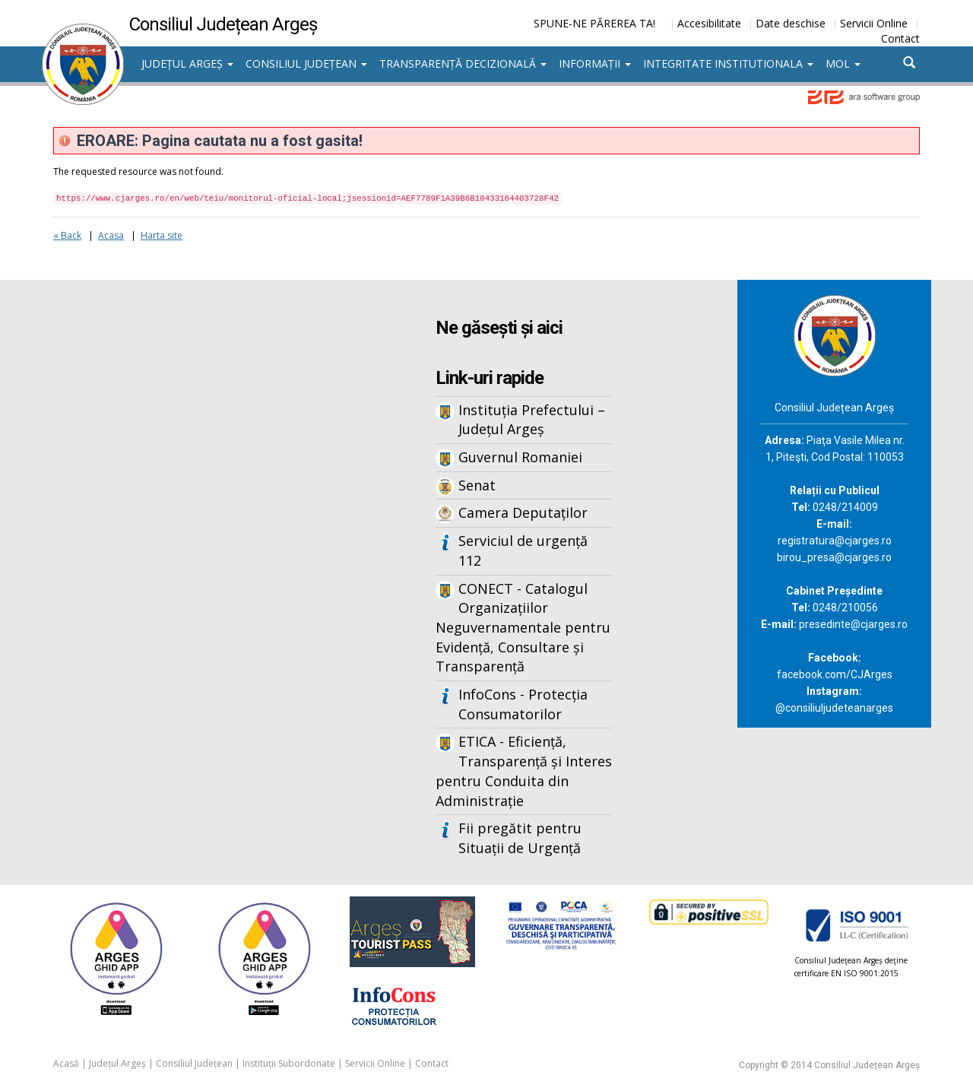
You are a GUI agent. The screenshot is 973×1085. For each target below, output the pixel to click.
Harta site (161, 235)
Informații (595, 63)
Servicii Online (874, 23)
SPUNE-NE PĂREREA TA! (594, 23)
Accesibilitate (709, 23)
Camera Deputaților (523, 512)
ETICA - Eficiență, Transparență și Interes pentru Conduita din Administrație (524, 770)
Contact (900, 38)
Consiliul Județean (306, 63)
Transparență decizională (463, 63)
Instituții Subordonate (288, 1063)
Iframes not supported (190, 531)
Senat (477, 485)
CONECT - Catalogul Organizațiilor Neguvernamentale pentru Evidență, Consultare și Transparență (523, 627)
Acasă (66, 1063)
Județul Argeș (187, 63)
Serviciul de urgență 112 (523, 550)
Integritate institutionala (728, 63)
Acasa (111, 235)
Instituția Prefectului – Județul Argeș (531, 420)
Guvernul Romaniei (520, 457)
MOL (843, 63)
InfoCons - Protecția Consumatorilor (523, 704)
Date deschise (791, 23)
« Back (67, 235)
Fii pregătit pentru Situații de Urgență (520, 838)
